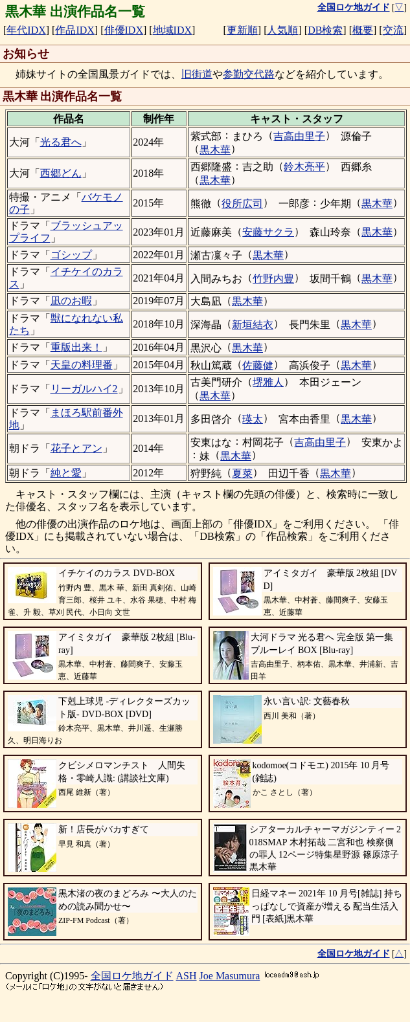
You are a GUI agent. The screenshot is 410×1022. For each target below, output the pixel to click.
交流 (393, 30)
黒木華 (215, 149)
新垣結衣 (252, 324)
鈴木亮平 (304, 166)
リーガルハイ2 (84, 388)
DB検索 (325, 30)
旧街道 (196, 74)
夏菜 (242, 473)
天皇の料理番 (82, 364)
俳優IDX (123, 30)
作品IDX (74, 30)
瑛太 (252, 419)
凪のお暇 (71, 300)
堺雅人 (268, 382)
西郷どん (61, 173)
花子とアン (76, 448)
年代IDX (25, 30)
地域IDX (172, 30)
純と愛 (66, 472)
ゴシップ (71, 254)
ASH (186, 975)
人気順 (282, 30)
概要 (362, 30)
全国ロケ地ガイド (132, 975)
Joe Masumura (229, 975)
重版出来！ (76, 347)
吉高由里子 (299, 136)
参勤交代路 (249, 74)
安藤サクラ (268, 232)
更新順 (242, 30)
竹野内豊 (273, 278)
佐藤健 (257, 365)
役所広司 (242, 203)
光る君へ (61, 142)
